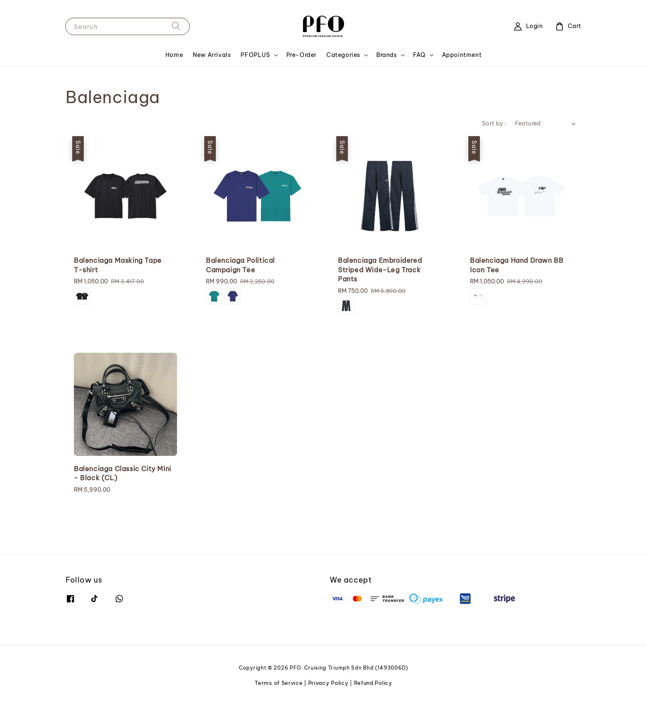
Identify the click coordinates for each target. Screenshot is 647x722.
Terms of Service (278, 683)
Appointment (462, 55)
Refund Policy (373, 683)
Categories (343, 55)
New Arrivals (212, 55)
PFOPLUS (255, 55)
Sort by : (494, 123)
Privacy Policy (328, 683)
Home (174, 55)
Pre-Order (301, 55)
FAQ (419, 55)
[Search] (176, 26)
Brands (386, 55)
